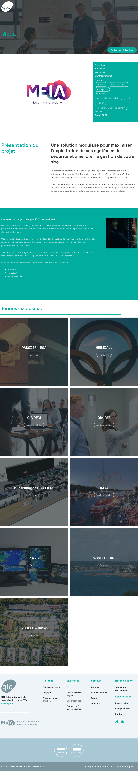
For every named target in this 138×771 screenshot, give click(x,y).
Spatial (94, 698)
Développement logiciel (74, 694)
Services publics (99, 692)
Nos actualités (122, 703)
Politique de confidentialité (98, 766)
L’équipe (47, 692)
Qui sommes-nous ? (52, 687)
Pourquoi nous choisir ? (50, 699)
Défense (95, 687)
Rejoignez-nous (122, 708)
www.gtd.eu (7, 703)
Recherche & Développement (74, 707)
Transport (96, 703)
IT (68, 687)
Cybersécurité (74, 700)
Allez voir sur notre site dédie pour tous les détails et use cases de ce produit (39, 282)
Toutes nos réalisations (121, 688)
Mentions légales (125, 766)
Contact (119, 714)
